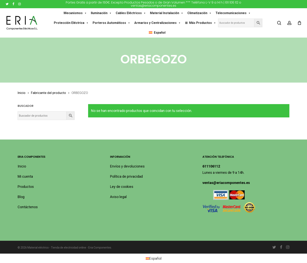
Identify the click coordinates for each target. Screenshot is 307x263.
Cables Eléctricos (131, 13)
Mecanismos (75, 13)
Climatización (199, 13)
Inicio (21, 93)
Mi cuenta (25, 176)
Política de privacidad (126, 176)
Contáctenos (28, 207)
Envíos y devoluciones (127, 166)
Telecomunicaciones (233, 13)
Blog (21, 197)
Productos (26, 187)
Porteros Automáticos (111, 23)
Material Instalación (166, 13)
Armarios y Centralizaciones (157, 23)
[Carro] (299, 23)
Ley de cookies (121, 187)
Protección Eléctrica (71, 23)
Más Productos (202, 23)
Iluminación (101, 13)
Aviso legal (118, 197)
